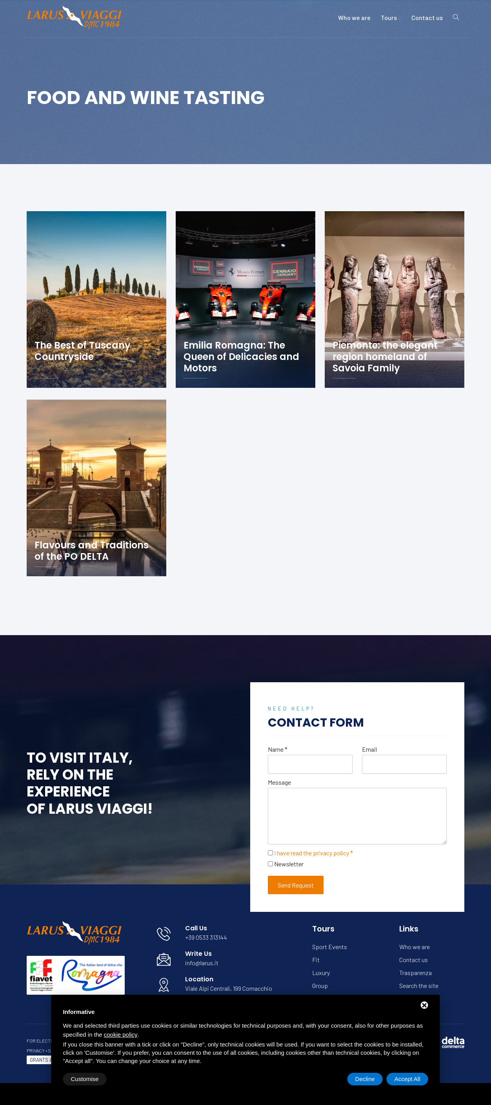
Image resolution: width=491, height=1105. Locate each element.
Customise (85, 1079)
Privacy (36, 1050)
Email (369, 749)
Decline (365, 1079)
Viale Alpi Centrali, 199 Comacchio (228, 988)
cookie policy (121, 1034)
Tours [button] (391, 17)
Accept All (407, 1079)
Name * (277, 749)
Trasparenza (415, 972)
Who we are (354, 17)
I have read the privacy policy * (313, 853)
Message (279, 782)
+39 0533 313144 (206, 937)
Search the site (418, 985)
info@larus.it (201, 962)
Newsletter (289, 864)
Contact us (427, 17)
